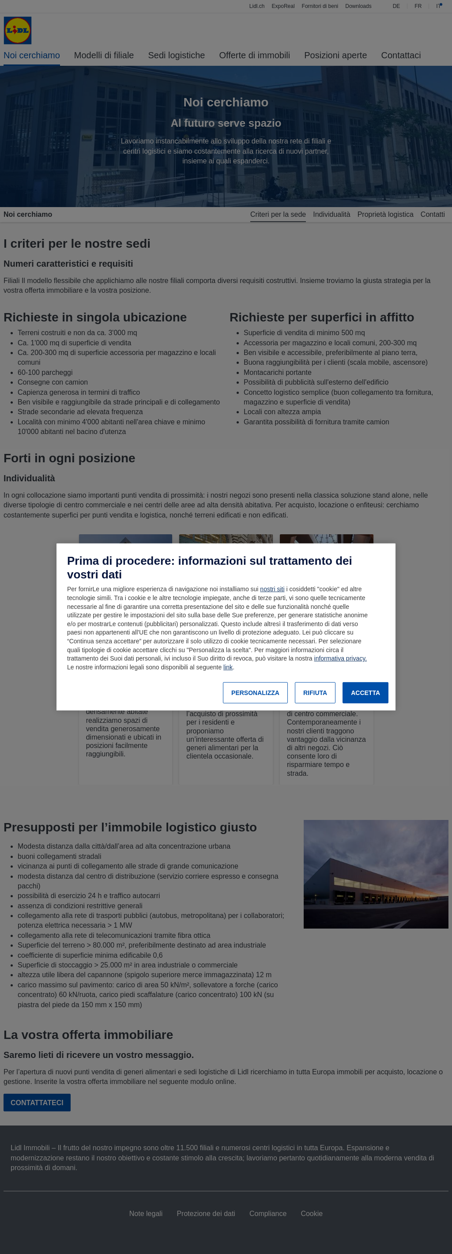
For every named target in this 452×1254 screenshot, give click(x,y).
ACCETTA (365, 692)
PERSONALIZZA (255, 692)
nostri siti (272, 589)
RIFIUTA (315, 692)
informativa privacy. (340, 658)
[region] (226, 627)
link (228, 667)
